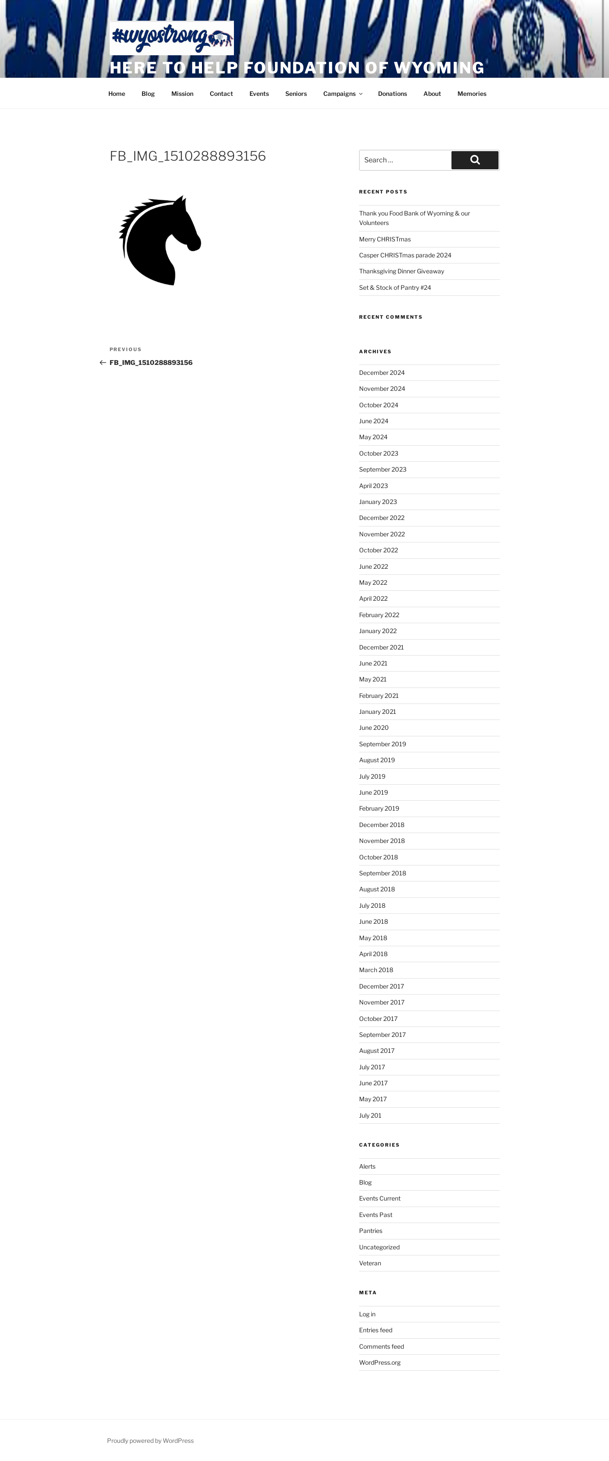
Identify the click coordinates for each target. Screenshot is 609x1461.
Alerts (367, 1166)
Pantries (370, 1230)
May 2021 (373, 679)
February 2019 (379, 808)
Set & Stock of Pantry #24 (395, 287)
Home (116, 93)
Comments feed (381, 1346)
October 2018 (378, 857)
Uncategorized (379, 1247)
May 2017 (373, 1099)
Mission (182, 93)
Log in (367, 1314)
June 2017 (373, 1083)
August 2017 (376, 1050)
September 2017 (382, 1034)
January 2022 (378, 630)
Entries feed (375, 1330)
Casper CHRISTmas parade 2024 (405, 255)
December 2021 (381, 647)
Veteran (370, 1263)
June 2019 (373, 792)
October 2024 (378, 405)
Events (259, 93)
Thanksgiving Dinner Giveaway (401, 271)
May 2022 (373, 582)
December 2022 (381, 517)
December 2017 (381, 986)
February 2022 (379, 614)
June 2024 (373, 421)
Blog (148, 93)
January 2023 (378, 501)
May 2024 (373, 437)
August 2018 (377, 889)
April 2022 (373, 598)
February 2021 (379, 695)
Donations (392, 93)
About (432, 93)
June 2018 (373, 921)
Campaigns (343, 93)
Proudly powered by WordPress (150, 1440)
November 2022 (382, 534)
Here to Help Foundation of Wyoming (297, 67)
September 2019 (382, 744)
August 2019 (377, 760)
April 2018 (373, 953)
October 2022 (378, 550)
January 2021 (377, 711)
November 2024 (382, 388)
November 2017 (381, 1002)
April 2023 (373, 485)
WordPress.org (380, 1362)
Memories (472, 93)
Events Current (380, 1198)
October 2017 (378, 1018)
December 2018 (381, 824)
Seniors (296, 93)
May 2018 (373, 937)
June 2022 (373, 566)
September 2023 (383, 469)
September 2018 (382, 873)
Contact (221, 93)
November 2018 (382, 840)
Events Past (375, 1214)
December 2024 (382, 372)
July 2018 (372, 905)
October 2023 (378, 453)
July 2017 (372, 1067)
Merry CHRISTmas (385, 239)
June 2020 (374, 727)
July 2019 (372, 776)
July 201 (370, 1115)
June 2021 (373, 663)
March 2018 (376, 969)
